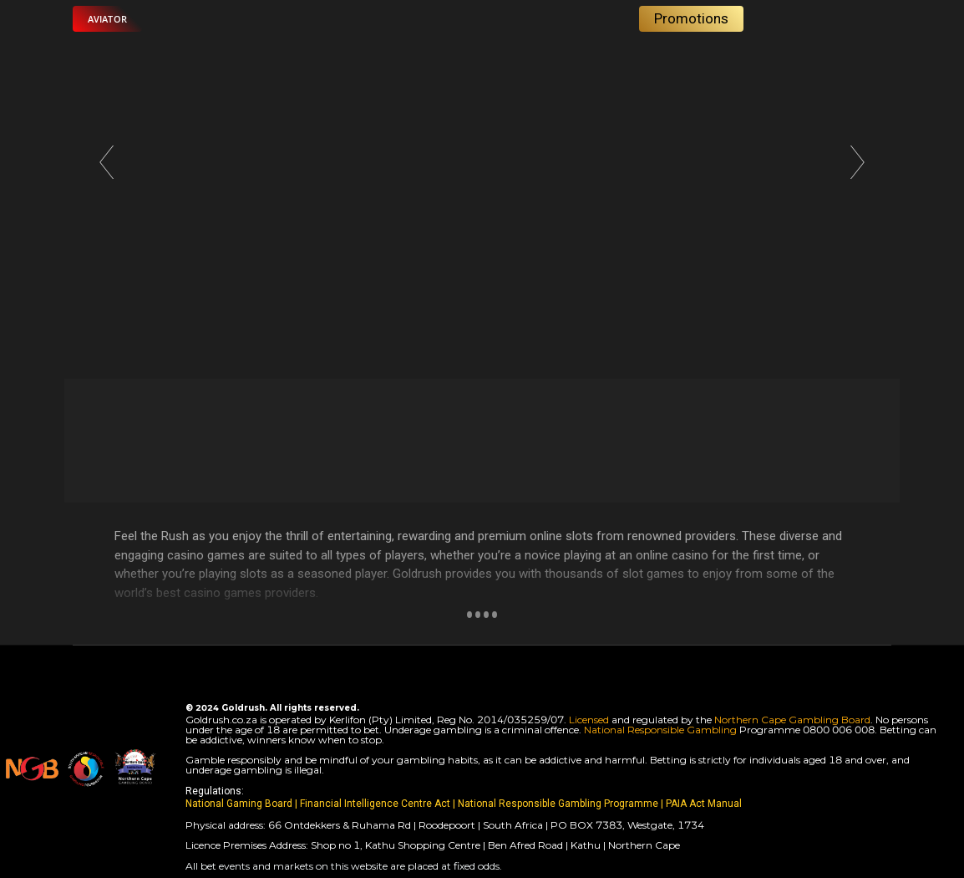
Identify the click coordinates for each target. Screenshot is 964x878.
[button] (107, 19)
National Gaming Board (240, 803)
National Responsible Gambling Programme (558, 803)
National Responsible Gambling (660, 729)
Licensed (590, 719)
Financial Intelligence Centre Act (376, 803)
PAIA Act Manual (704, 803)
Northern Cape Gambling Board (792, 719)
